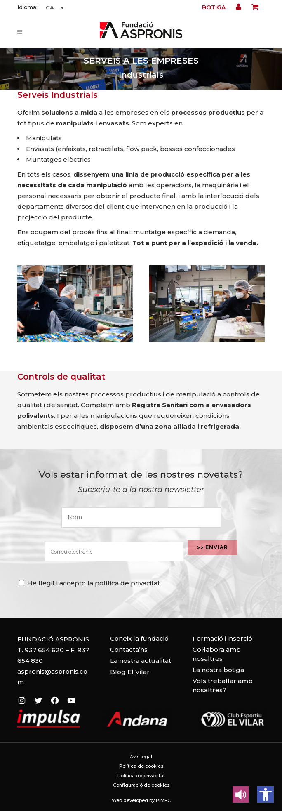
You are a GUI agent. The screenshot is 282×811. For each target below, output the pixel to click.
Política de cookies (141, 766)
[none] (53, 7)
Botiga (214, 7)
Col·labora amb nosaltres (217, 654)
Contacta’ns (129, 649)
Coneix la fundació (139, 638)
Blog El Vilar (130, 672)
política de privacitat (127, 583)
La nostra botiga (218, 670)
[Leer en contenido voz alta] (241, 794)
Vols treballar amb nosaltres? (223, 685)
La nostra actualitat (140, 661)
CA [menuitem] (50, 7)
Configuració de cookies (141, 785)
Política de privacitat (141, 775)
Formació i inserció (222, 638)
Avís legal (141, 756)
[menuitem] (53, 7)
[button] (265, 794)
